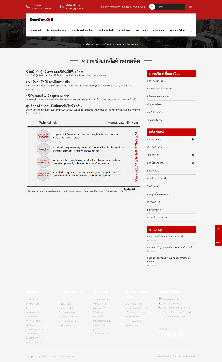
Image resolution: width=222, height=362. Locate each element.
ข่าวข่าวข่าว (159, 30)
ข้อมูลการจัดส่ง (154, 104)
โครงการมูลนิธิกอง (101, 333)
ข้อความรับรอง (154, 120)
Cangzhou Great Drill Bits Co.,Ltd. (49, 356)
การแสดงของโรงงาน (68, 316)
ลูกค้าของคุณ (65, 325)
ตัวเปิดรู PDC (153, 170)
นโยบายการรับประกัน (158, 96)
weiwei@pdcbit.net (75, 8)
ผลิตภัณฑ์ (36, 30)
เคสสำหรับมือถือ (106, 30)
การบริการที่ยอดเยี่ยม (82, 30)
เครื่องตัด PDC (154, 202)
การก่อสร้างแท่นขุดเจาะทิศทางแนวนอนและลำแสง (169, 259)
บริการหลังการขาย (156, 81)
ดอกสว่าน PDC (171, 139)
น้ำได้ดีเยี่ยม (98, 312)
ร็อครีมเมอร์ (153, 186)
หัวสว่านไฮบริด (154, 147)
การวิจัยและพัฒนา (156, 112)
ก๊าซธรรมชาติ (99, 307)
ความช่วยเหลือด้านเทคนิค (127, 44)
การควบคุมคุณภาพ (67, 320)
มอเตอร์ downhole (157, 217)
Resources (141, 30)
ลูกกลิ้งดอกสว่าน (171, 163)
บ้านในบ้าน (88, 44)
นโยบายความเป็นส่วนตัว (184, 356)
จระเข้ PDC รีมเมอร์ (156, 178)
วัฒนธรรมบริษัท (66, 308)
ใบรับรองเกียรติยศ (67, 312)
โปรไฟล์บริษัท (65, 303)
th (190, 6)
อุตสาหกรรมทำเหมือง (102, 320)
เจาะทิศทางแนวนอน (101, 299)
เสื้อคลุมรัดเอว (99, 325)
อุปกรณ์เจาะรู (98, 329)
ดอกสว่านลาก (154, 209)
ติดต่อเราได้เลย (177, 30)
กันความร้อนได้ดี (100, 316)
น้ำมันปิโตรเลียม (100, 303)
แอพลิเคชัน (124, 30)
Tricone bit (171, 155)
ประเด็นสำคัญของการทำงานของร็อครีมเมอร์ (169, 247)
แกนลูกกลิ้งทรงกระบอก (158, 194)
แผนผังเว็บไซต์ (162, 356)
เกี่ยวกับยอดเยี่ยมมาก (56, 30)
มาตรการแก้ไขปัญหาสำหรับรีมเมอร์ (165, 236)
